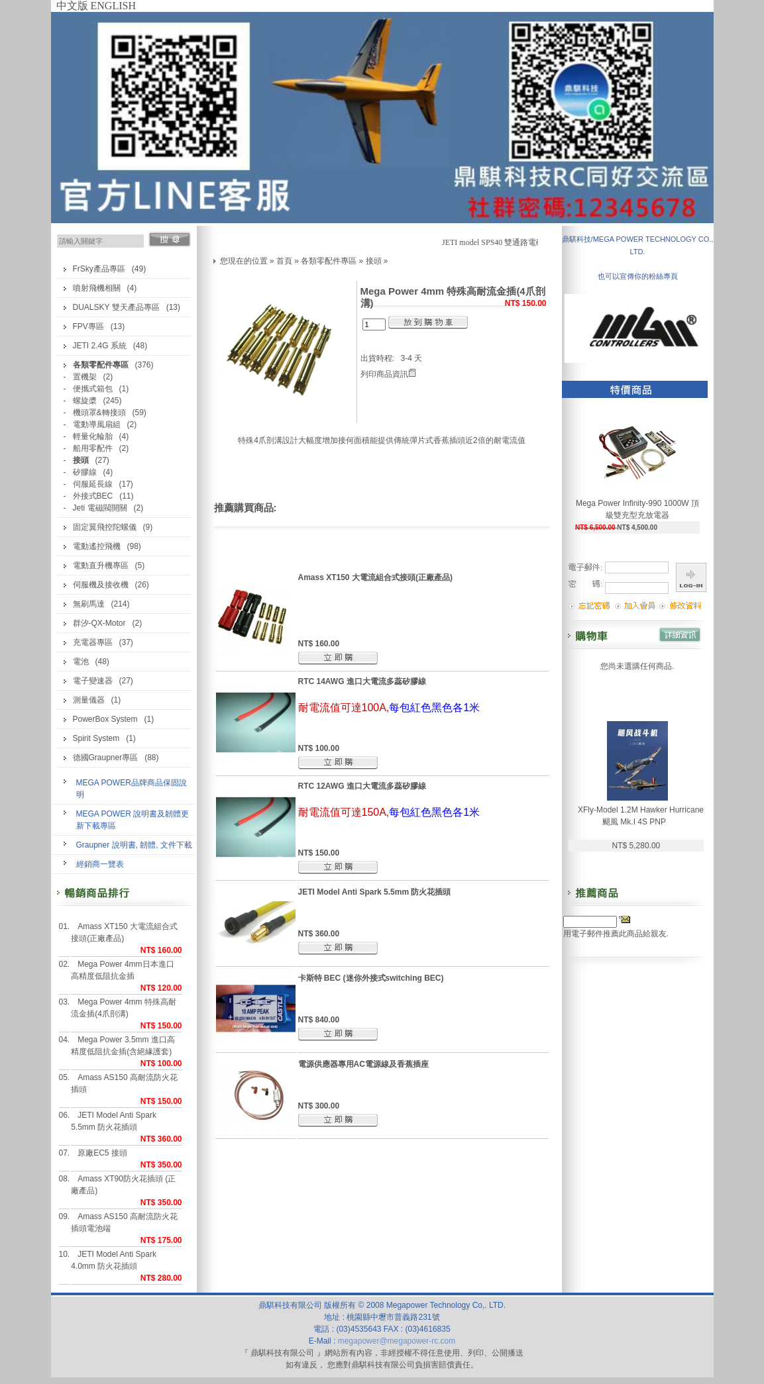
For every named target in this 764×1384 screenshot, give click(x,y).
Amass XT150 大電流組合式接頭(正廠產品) (124, 932)
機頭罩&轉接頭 (99, 412)
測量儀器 (89, 700)
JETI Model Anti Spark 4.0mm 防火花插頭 (113, 1260)
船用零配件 (93, 448)
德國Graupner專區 (105, 757)
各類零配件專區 (328, 261)
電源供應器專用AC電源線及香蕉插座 (363, 1064)
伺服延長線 (93, 484)
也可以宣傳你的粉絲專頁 (638, 276)
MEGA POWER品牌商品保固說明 (131, 788)
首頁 (284, 261)
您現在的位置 (244, 261)
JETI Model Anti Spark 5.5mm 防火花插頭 (113, 1121)
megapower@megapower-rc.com (397, 1341)
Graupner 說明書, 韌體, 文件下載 (134, 845)
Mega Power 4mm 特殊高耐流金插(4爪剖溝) (123, 1007)
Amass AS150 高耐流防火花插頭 (124, 1083)
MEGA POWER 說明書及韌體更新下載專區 (133, 819)
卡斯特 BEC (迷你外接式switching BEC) (371, 978)
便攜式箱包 (93, 388)
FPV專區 (88, 326)
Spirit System (96, 738)
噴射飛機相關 (97, 288)
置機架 (85, 376)
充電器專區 (93, 642)
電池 (81, 661)
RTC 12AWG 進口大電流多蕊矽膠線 (362, 786)
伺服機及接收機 (101, 584)
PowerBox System (105, 719)
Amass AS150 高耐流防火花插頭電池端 (124, 1222)
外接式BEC (93, 496)
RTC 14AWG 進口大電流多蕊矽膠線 (362, 681)
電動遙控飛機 (97, 546)
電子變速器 (93, 680)
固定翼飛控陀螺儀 (104, 527)
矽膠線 (85, 472)
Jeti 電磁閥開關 (100, 508)
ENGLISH (113, 5)
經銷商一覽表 (100, 864)
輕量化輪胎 (93, 436)
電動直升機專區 (101, 565)
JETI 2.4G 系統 (100, 345)
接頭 (374, 261)
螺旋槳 (85, 400)
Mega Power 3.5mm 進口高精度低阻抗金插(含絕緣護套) (123, 1045)
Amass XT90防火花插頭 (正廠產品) (123, 1184)
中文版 (72, 5)
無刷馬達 (89, 604)
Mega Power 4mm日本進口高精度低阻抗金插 (122, 970)
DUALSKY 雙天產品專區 (116, 307)
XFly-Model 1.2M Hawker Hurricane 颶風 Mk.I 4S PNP (641, 815)
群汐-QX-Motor (99, 623)
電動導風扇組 (97, 424)
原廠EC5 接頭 (102, 1153)
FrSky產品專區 (99, 268)
